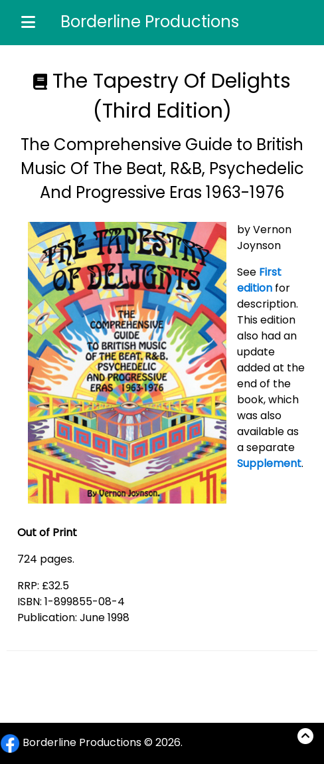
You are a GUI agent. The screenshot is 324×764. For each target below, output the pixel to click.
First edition (259, 280)
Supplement (269, 463)
